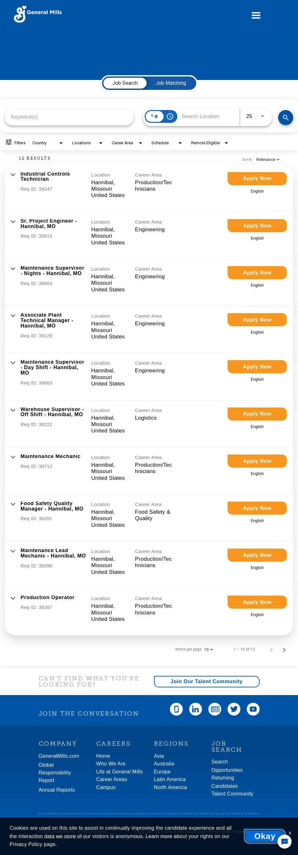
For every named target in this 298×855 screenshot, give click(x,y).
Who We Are (111, 763)
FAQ (157, 832)
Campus (106, 787)
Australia (164, 763)
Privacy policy (195, 832)
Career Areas (111, 779)
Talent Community (233, 793)
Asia (159, 756)
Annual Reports (57, 790)
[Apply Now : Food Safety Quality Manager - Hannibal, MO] (257, 508)
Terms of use (172, 832)
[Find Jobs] (285, 117)
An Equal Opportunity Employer (62, 837)
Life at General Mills (119, 771)
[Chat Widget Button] (285, 842)
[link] (149, 188)
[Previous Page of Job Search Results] (271, 649)
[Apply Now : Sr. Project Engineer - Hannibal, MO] (257, 225)
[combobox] (69, 116)
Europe (162, 771)
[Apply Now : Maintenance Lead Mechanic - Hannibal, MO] (257, 555)
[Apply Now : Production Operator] (257, 602)
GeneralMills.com (59, 756)
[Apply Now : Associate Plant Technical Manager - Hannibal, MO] (257, 319)
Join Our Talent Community (207, 681)
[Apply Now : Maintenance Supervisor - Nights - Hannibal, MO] (257, 272)
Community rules (166, 837)
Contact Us (143, 832)
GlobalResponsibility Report (55, 772)
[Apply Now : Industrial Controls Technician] (257, 178)
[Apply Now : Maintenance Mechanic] (257, 461)
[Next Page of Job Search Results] (284, 649)
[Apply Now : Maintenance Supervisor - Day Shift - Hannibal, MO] (257, 366)
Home (103, 756)
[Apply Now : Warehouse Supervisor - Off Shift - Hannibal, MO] (257, 414)
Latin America (170, 779)
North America (170, 787)
